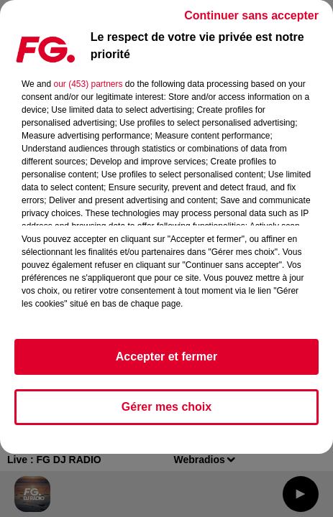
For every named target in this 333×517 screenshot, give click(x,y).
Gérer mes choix (166, 407)
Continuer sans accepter (251, 15)
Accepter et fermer (166, 356)
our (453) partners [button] (87, 84)
